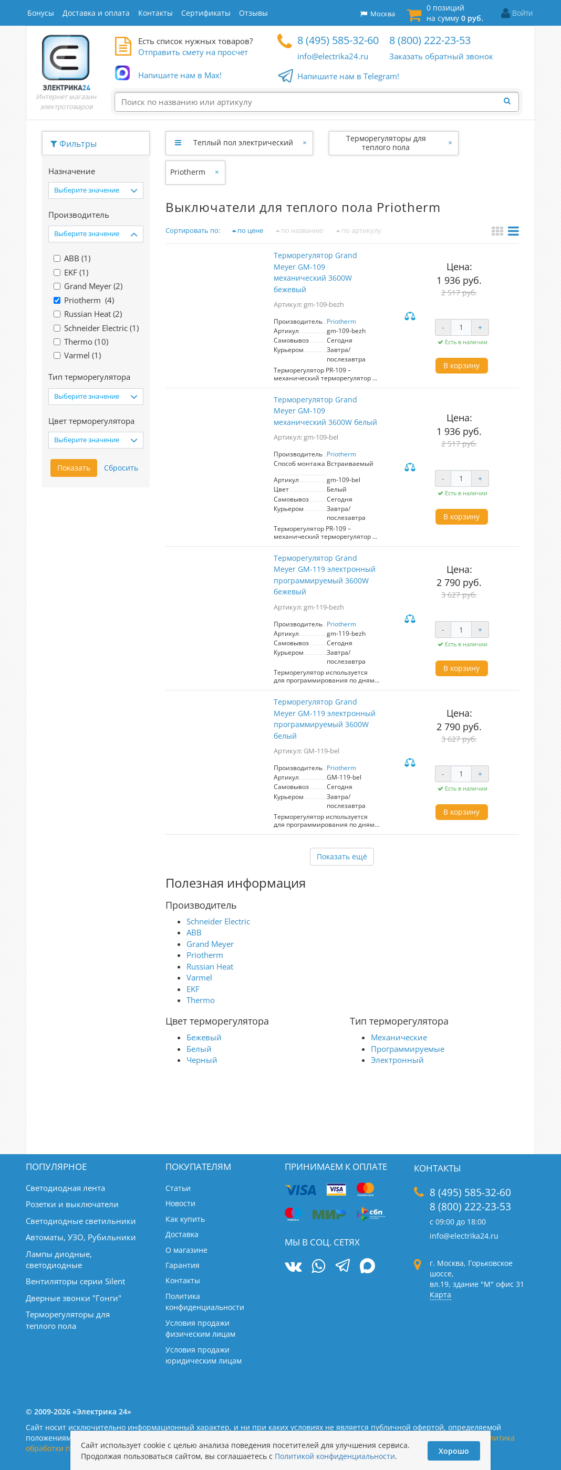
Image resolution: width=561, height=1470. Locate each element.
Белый (199, 1048)
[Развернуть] (178, 143)
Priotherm (187, 172)
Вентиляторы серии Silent (75, 1281)
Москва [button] (377, 13)
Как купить (185, 1219)
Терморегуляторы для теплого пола (386, 143)
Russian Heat (209, 966)
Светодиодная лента (65, 1188)
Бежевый (204, 1037)
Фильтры (73, 144)
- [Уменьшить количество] (443, 327)
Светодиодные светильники (81, 1221)
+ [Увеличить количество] (480, 327)
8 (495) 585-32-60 (338, 40)
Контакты (182, 1280)
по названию (300, 230)
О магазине (186, 1250)
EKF (193, 989)
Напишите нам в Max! (180, 75)
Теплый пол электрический (243, 142)
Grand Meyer (210, 944)
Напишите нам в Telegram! (348, 76)
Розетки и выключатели (72, 1204)
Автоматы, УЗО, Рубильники (81, 1237)
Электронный (397, 1059)
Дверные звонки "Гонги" (73, 1298)
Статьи (178, 1188)
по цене (247, 230)
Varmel (199, 977)
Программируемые (407, 1048)
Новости (180, 1203)
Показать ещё (342, 856)
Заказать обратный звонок (441, 56)
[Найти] (510, 101)
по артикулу (358, 230)
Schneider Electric (218, 921)
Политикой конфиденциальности (335, 1456)
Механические (399, 1037)
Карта (440, 1294)
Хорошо (454, 1451)
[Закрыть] (305, 143)
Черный (201, 1059)
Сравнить (411, 317)
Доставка (182, 1234)
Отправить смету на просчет (193, 52)
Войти (522, 13)
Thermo (200, 1000)
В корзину (461, 365)
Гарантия (182, 1265)
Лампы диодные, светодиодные (59, 1259)
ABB (194, 932)
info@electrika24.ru (332, 56)
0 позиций (455, 13)
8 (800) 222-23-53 (430, 40)
